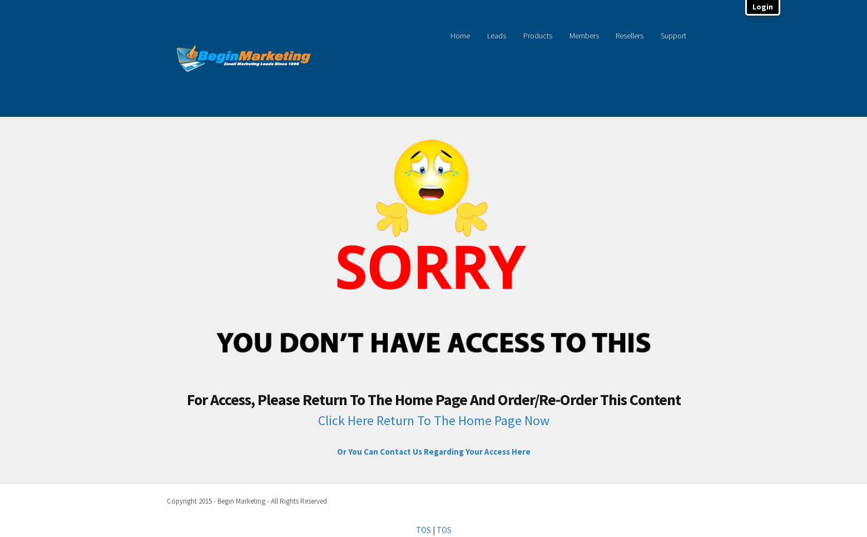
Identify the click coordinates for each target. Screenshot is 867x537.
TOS (423, 530)
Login (762, 7)
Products (537, 36)
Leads (496, 36)
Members (584, 36)
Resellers (629, 36)
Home (460, 36)
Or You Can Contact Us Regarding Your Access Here (434, 451)
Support (673, 36)
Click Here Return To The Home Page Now (433, 420)
